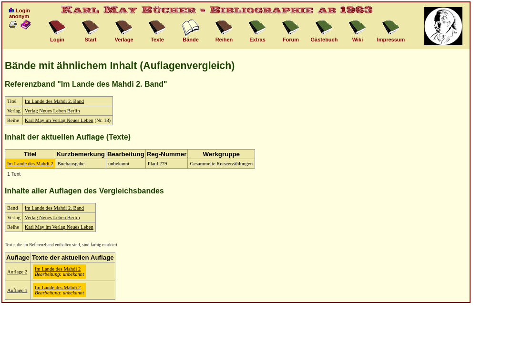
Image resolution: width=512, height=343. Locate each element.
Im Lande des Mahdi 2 (30, 163)
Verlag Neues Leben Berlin (52, 110)
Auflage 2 (17, 271)
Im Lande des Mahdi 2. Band (54, 101)
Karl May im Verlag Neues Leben (59, 120)
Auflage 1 (17, 290)
